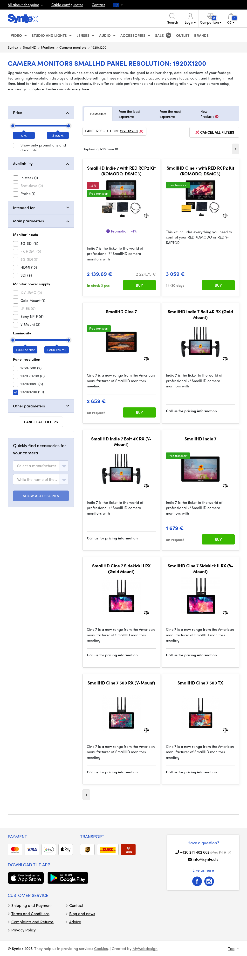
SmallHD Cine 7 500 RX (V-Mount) (121, 683)
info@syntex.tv (205, 859)
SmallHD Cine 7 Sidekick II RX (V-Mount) (200, 568)
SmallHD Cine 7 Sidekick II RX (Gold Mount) (121, 568)
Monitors (48, 47)
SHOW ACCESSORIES (41, 495)
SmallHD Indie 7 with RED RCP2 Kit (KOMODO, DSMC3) (121, 170)
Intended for (24, 207)
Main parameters (28, 221)
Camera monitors (72, 47)
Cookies (101, 948)
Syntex (13, 47)
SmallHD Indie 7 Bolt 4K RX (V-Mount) (121, 441)
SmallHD (29, 47)
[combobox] (41, 465)
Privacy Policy (23, 930)
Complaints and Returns (32, 921)
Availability (23, 163)
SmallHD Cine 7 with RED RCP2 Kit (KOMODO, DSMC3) (200, 170)
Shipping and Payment (31, 905)
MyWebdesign (145, 948)
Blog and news (82, 913)
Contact (98, 4)
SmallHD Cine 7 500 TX (200, 683)
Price (17, 112)
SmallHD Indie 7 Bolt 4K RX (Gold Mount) (200, 314)
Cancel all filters (41, 422)
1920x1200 (132, 131)
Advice (75, 921)
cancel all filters (214, 132)
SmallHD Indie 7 (200, 439)
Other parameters (29, 406)
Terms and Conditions (30, 913)
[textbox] (36, 465)
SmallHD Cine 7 (121, 311)
